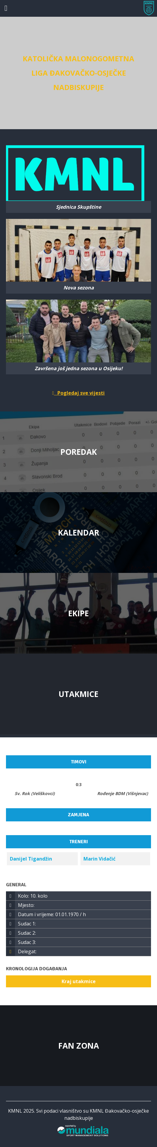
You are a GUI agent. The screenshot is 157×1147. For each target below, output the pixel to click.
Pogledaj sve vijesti (78, 393)
